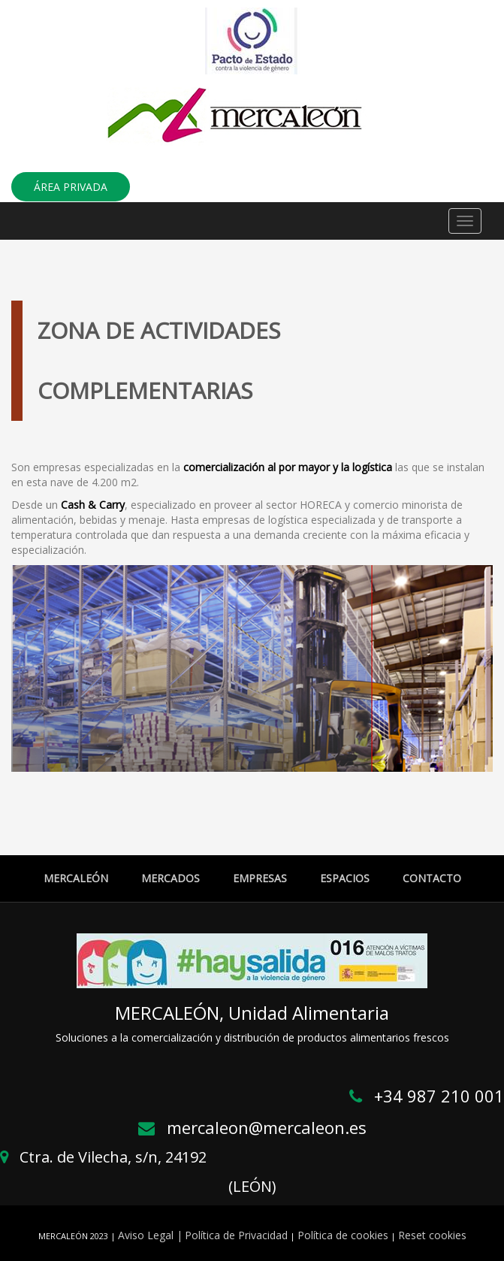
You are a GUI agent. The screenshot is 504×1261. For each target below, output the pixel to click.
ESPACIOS (345, 878)
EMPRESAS (260, 878)
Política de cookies (342, 1235)
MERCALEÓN (76, 878)
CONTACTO (432, 878)
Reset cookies (432, 1235)
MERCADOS (170, 878)
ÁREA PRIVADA (70, 187)
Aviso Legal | (150, 1235)
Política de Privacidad (236, 1235)
